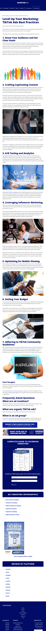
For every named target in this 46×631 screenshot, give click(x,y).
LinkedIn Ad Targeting (11, 508)
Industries (23, 616)
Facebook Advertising (17, 623)
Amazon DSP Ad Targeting (12, 499)
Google (7, 596)
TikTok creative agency (13, 392)
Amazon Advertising (17, 629)
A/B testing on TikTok (7, 156)
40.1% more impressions (28, 268)
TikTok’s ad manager (12, 192)
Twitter (7, 578)
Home (23, 608)
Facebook (8, 569)
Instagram (8, 575)
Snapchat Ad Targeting (11, 511)
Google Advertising (18, 627)
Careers (23, 611)
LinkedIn (8, 584)
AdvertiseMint (23, 3)
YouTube (8, 581)
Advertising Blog (23, 612)
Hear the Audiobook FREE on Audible (23, 556)
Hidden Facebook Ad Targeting (13, 505)
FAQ (23, 617)
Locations (23, 614)
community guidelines (31, 349)
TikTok (7, 572)
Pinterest (8, 590)
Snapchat (8, 587)
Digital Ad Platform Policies (12, 514)
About (23, 609)
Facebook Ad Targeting (11, 502)
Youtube (7, 627)
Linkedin (7, 629)
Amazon (8, 593)
